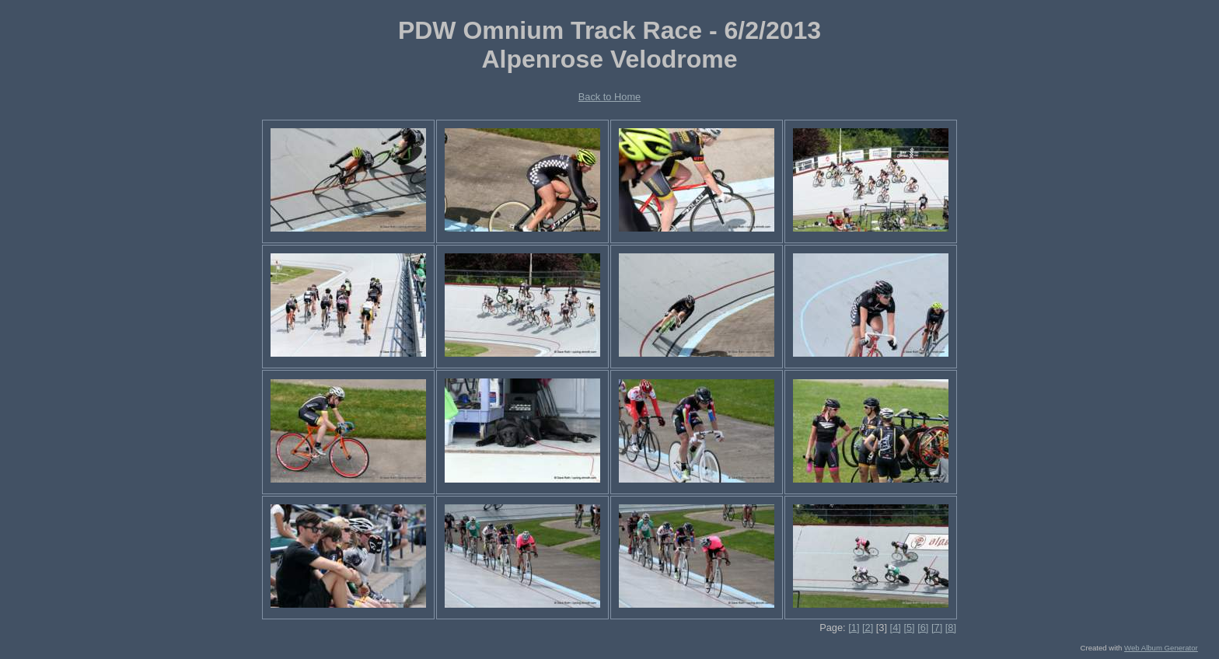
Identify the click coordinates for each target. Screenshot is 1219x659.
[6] (922, 627)
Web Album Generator (1161, 647)
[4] (895, 627)
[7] (936, 627)
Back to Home (609, 97)
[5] (908, 627)
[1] (853, 627)
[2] (867, 627)
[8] (950, 627)
